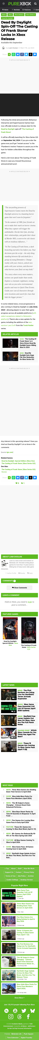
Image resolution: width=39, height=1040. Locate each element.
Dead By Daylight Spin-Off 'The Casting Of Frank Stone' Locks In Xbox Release (19, 30)
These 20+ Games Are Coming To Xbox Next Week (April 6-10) (21, 828)
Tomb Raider (28, 325)
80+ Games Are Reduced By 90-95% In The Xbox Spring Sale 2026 (21, 835)
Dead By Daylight (7, 18)
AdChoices (31, 1026)
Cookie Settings (12, 880)
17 (13, 750)
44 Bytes (24, 1026)
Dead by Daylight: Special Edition (10, 643)
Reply (30, 573)
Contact (18, 872)
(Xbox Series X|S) (19, 463)
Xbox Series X (19, 15)
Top (7, 869)
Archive (31, 876)
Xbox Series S (30, 15)
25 (13, 712)
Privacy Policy (29, 872)
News (4, 15)
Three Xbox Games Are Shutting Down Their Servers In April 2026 (21, 791)
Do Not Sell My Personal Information (19, 1028)
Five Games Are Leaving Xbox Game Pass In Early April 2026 (20, 821)
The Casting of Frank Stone (28, 647)
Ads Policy (22, 876)
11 (13, 737)
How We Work (29, 869)
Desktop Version (26, 880)
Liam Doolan (13, 48)
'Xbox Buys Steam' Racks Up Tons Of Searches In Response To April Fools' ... (20, 814)
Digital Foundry (26, 1038)
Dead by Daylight (8, 129)
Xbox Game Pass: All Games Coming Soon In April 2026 (19, 848)
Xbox (10, 15)
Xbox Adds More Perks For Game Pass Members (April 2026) (19, 797)
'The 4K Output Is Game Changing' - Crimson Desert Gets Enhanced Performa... (18, 805)
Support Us (9, 872)
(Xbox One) (18, 461)
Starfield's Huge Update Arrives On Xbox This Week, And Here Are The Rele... (20, 855)
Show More (19, 998)
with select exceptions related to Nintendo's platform (18, 316)
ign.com (10, 452)
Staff (20, 869)
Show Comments (19, 588)
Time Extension (13, 1038)
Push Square (28, 1034)
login (30, 602)
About (13, 869)
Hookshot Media (17, 1024)
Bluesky (21, 573)
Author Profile (10, 573)
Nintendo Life (16, 1034)
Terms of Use (11, 876)
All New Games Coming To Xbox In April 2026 (20, 841)
